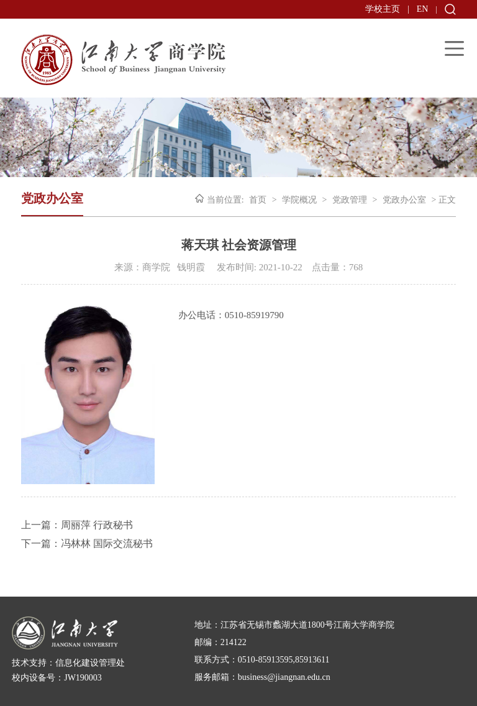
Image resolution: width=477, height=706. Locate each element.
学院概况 (299, 199)
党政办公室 (404, 199)
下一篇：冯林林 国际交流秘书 (87, 543)
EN (423, 9)
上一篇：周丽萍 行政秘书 (77, 525)
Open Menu (454, 48)
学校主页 (382, 9)
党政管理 (349, 199)
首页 (257, 199)
